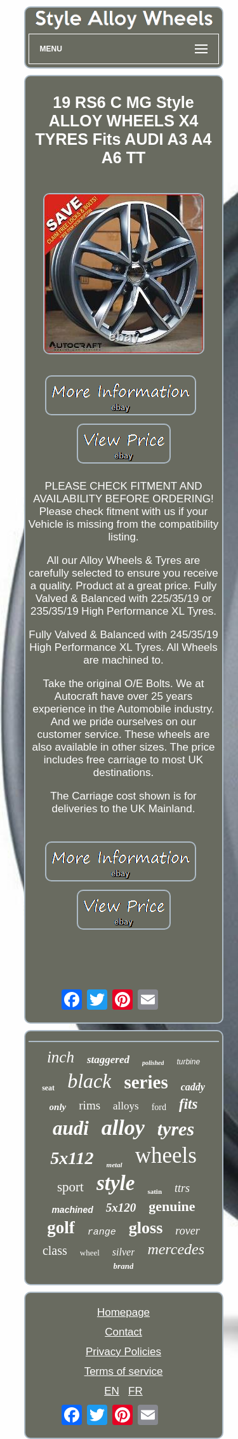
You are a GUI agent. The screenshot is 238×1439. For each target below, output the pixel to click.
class (55, 1250)
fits (188, 1104)
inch (60, 1057)
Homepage (123, 1312)
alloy (123, 1127)
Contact (123, 1332)
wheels (166, 1155)
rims (89, 1105)
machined (72, 1210)
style (115, 1183)
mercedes (175, 1249)
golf (61, 1227)
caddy (193, 1086)
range (102, 1232)
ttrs (182, 1188)
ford (159, 1107)
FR (135, 1391)
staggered (108, 1060)
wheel (90, 1252)
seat (48, 1087)
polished (153, 1062)
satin (154, 1191)
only (58, 1107)
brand (124, 1266)
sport (70, 1187)
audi (71, 1128)
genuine (172, 1206)
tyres (175, 1128)
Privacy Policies (123, 1352)
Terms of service (123, 1371)
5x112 (71, 1158)
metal (114, 1164)
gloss (145, 1228)
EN (111, 1391)
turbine (188, 1061)
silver (123, 1252)
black (89, 1080)
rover (187, 1230)
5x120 (121, 1207)
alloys (126, 1106)
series (146, 1082)
